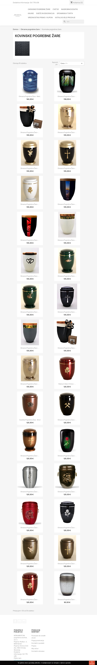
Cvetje (56, 9)
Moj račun (35, 648)
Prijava (34, 646)
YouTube (20, 621)
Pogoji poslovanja (38, 640)
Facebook (15, 621)
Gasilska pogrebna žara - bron (30, 420)
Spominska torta (65, 13)
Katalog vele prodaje (65, 17)
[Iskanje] (73, 22)
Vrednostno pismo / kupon (40, 17)
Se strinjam (91, 663)
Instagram (24, 621)
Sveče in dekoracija (45, 13)
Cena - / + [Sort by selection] (72, 63)
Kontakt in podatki (38, 643)
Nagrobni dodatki (69, 9)
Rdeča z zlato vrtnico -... (67, 384)
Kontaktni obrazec (38, 651)
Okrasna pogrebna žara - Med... (30, 96)
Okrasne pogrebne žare (39, 9)
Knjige (31, 13)
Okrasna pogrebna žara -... (67, 96)
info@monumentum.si (21, 660)
